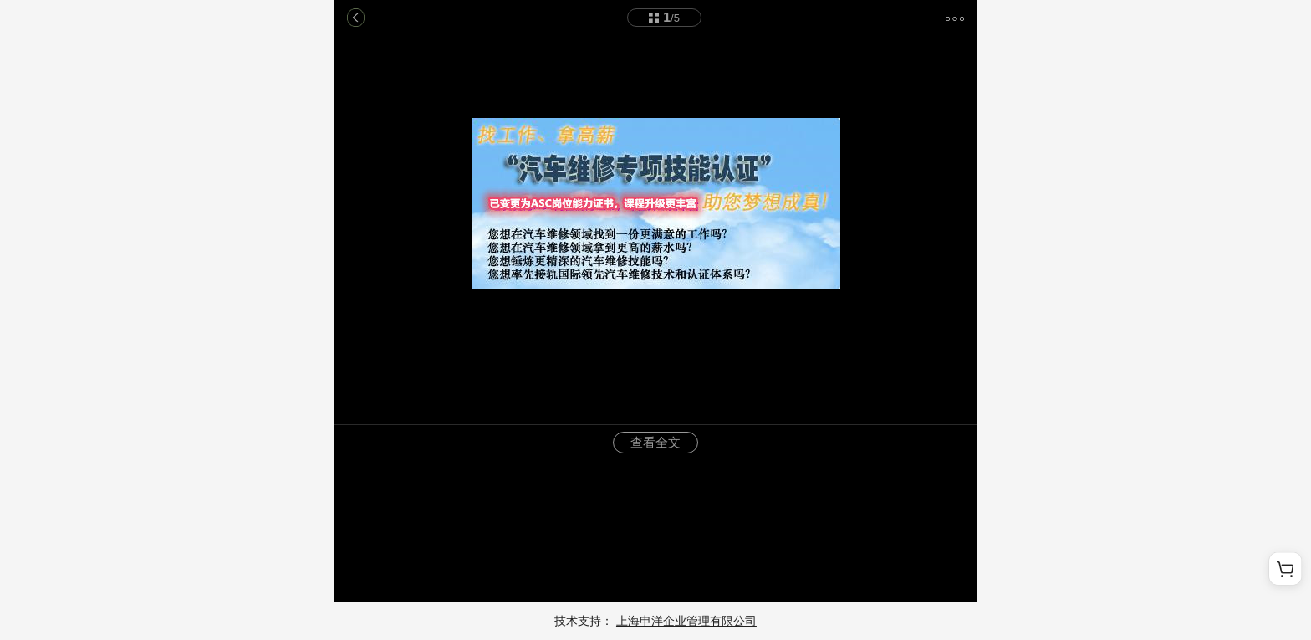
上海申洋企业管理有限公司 (686, 620)
